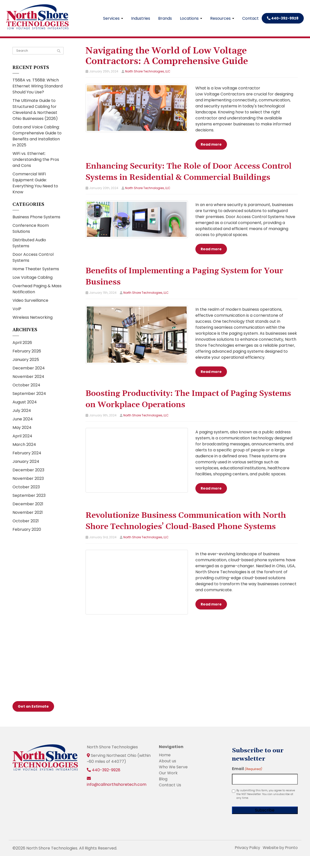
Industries (140, 18)
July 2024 (22, 410)
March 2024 (24, 444)
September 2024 (29, 393)
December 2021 (28, 504)
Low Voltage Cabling (33, 277)
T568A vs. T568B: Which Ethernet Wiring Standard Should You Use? (38, 86)
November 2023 (28, 478)
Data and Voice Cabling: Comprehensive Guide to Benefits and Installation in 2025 (37, 136)
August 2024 (25, 402)
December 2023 (28, 470)
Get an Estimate (33, 706)
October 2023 (26, 487)
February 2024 (27, 453)
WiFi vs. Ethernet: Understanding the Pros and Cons (36, 159)
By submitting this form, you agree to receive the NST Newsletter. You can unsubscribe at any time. (265, 794)
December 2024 (29, 368)
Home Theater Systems (36, 269)
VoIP (17, 309)
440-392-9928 (282, 18)
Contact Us (170, 785)
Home (165, 755)
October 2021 (26, 521)
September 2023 (29, 495)
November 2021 (28, 512)
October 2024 (26, 385)
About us (167, 761)
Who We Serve (173, 767)
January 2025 (26, 359)
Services (113, 18)
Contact (250, 18)
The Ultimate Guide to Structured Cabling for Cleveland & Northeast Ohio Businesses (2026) (35, 109)
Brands (165, 18)
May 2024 (22, 427)
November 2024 (28, 376)
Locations (191, 18)
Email (247, 768)
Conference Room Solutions (31, 228)
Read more (211, 144)
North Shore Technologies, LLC (147, 71)
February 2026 (27, 351)
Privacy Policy (244, 847)
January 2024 (26, 461)
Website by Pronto (279, 847)
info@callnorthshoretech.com (116, 784)
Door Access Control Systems (33, 257)
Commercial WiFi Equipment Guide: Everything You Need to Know (35, 183)
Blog (163, 779)
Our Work (168, 773)
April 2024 (22, 436)
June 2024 (23, 419)
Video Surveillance (30, 300)
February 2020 (27, 529)
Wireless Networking (33, 317)
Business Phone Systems (36, 217)
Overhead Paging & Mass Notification (37, 289)
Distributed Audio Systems (29, 243)
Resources (222, 18)
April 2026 (22, 342)
